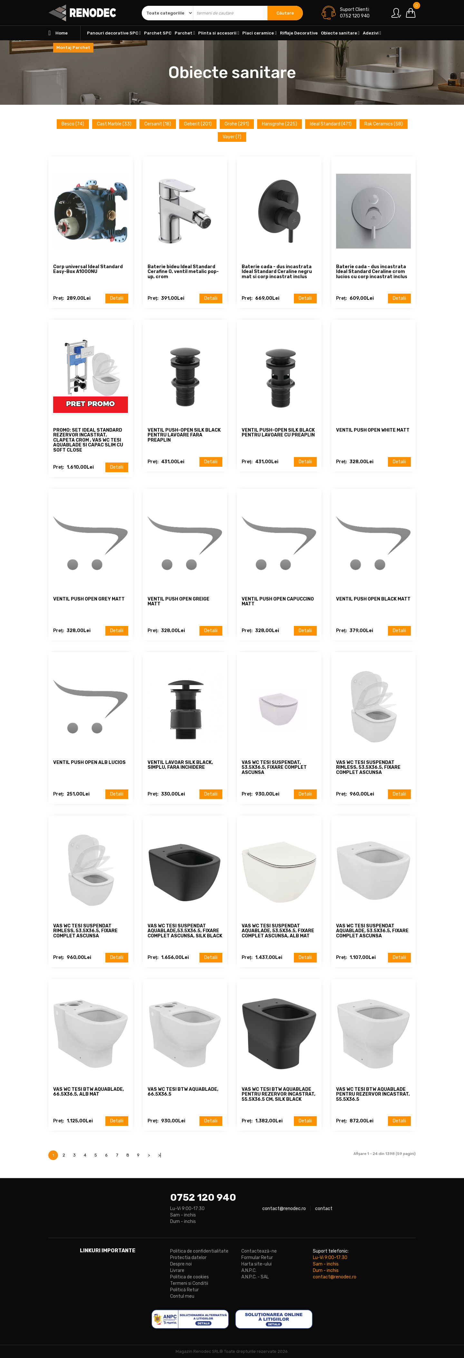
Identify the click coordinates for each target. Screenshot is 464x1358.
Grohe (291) (237, 124)
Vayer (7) (232, 137)
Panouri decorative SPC (114, 33)
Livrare (177, 1270)
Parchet (185, 33)
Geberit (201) (198, 124)
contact (324, 1208)
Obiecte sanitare (340, 33)
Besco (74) (73, 124)
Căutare (285, 13)
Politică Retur (184, 1290)
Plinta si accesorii (218, 33)
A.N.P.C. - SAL (255, 1277)
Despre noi (181, 1264)
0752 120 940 (203, 1197)
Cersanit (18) (157, 124)
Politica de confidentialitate (199, 1251)
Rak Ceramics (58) (383, 124)
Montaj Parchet (73, 47)
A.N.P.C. (248, 1270)
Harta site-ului (256, 1264)
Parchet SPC (157, 33)
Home (58, 33)
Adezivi (372, 33)
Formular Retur (257, 1257)
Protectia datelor (188, 1257)
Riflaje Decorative (299, 33)
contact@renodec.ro (284, 1208)
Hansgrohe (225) (279, 124)
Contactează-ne (259, 1251)
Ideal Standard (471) (331, 124)
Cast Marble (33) (114, 124)
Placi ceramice (259, 33)
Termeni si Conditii (189, 1283)
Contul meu (182, 1296)
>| (159, 1155)
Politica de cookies (189, 1277)
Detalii (116, 298)
